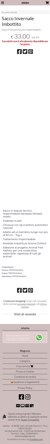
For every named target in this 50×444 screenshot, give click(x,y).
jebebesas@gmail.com (25, 436)
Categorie (25, 360)
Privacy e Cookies (25, 371)
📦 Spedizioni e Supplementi (25, 381)
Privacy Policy (25, 387)
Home (25, 355)
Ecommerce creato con (25, 439)
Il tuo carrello (25, 366)
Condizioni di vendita (25, 376)
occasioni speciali (26, 303)
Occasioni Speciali (9, 12)
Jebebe (25, 2)
